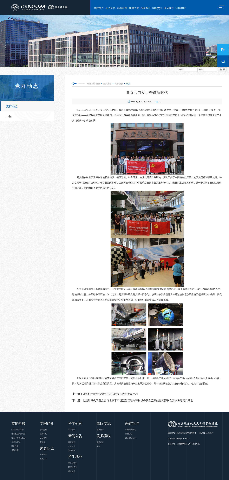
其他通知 (71, 450)
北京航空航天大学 (18, 434)
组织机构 (43, 434)
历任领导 (43, 438)
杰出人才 (43, 459)
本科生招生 (72, 463)
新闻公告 (134, 8)
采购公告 (128, 434)
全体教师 (43, 455)
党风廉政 (169, 8)
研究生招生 (72, 467)
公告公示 (71, 446)
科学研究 (122, 8)
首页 (98, 84)
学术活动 (71, 430)
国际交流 (157, 8)
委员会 (42, 442)
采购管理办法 (130, 430)
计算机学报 (15, 442)
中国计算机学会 (17, 430)
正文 (128, 84)
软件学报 (14, 446)
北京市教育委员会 (18, 438)
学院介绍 (43, 430)
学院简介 (99, 8)
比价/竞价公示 (130, 438)
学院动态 (71, 442)
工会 (8, 116)
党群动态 (12, 106)
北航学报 (14, 450)
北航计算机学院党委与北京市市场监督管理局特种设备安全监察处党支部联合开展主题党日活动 (132, 400)
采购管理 (181, 8)
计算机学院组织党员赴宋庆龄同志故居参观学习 (105, 394)
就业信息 (71, 471)
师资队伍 (111, 8)
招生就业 (146, 8)
